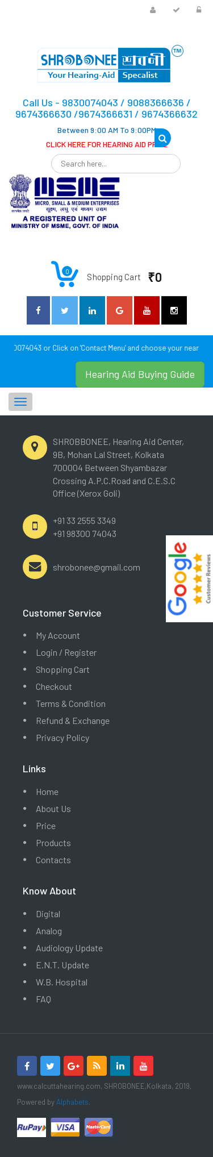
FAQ (43, 998)
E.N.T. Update (62, 964)
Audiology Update (69, 947)
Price (46, 825)
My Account (58, 635)
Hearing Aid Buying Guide (140, 374)
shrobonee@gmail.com (96, 566)
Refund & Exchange (73, 720)
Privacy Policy (62, 737)
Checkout (54, 686)
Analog (49, 930)
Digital (48, 913)
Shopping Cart (63, 669)
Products (53, 842)
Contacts (53, 859)
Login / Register (66, 652)
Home (47, 791)
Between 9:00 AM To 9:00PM (106, 130)
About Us (53, 808)
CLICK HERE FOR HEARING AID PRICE (107, 144)
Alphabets (72, 1101)
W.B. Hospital (61, 981)
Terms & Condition (71, 703)
